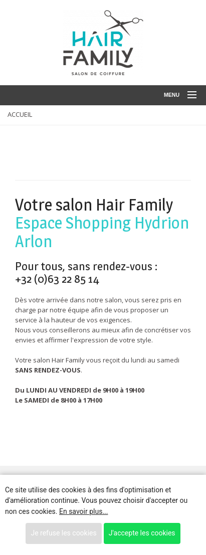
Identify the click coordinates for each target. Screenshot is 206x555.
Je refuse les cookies (63, 533)
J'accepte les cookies (142, 533)
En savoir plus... (83, 511)
